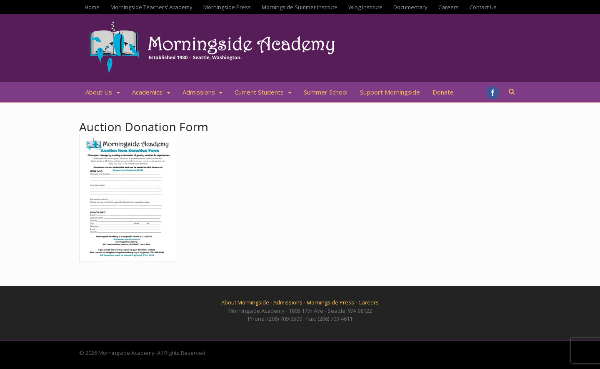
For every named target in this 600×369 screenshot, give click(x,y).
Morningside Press (227, 7)
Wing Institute (365, 7)
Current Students (259, 92)
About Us (98, 92)
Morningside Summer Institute (300, 7)
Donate (443, 92)
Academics (147, 92)
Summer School (326, 92)
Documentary (410, 7)
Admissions (198, 92)
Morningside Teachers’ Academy (151, 7)
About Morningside (245, 302)
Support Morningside (390, 92)
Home (92, 7)
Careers (448, 7)
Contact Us (483, 7)
